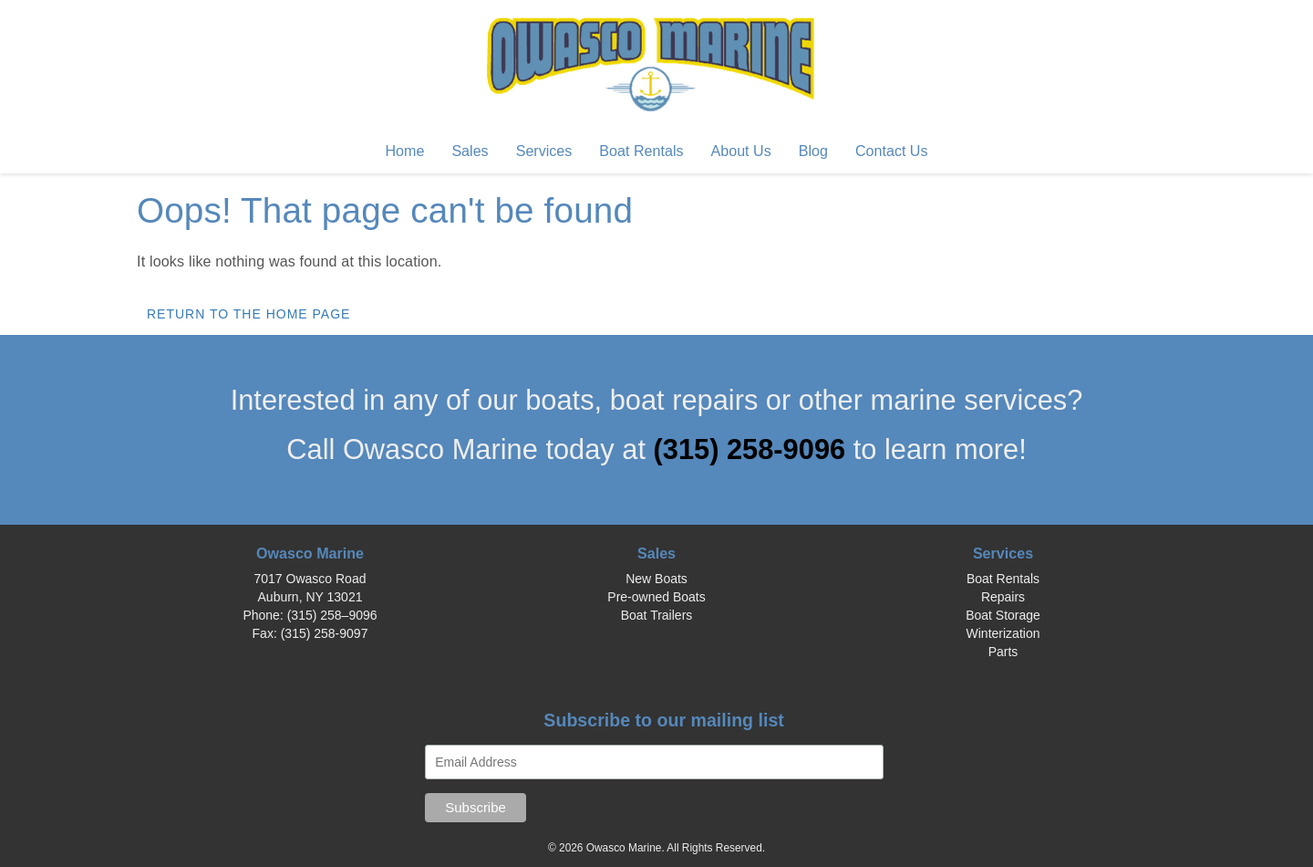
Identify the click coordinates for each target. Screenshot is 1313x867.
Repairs (1003, 597)
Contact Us (891, 150)
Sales (469, 150)
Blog (813, 150)
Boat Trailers (657, 615)
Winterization (1003, 633)
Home (404, 150)
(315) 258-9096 (753, 449)
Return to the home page (248, 314)
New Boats (656, 578)
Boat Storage (1003, 615)
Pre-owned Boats (656, 597)
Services (544, 150)
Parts (1003, 651)
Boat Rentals (641, 150)
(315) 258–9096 (332, 615)
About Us (741, 150)
